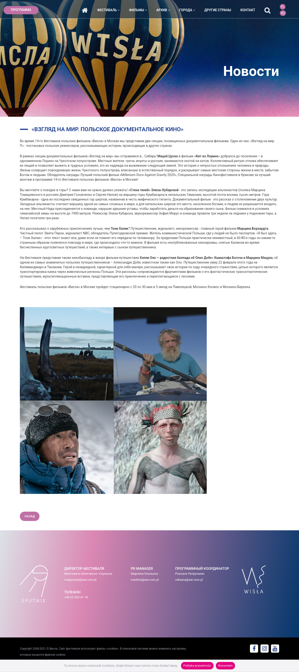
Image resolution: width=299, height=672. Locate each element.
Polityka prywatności (197, 665)
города (187, 10)
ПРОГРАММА (21, 10)
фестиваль (108, 10)
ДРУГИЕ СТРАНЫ (217, 10)
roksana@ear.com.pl (189, 579)
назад (30, 516)
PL (282, 6)
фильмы (138, 10)
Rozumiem (225, 665)
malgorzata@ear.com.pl (80, 579)
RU (283, 13)
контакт (247, 10)
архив (163, 10)
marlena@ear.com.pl (145, 579)
